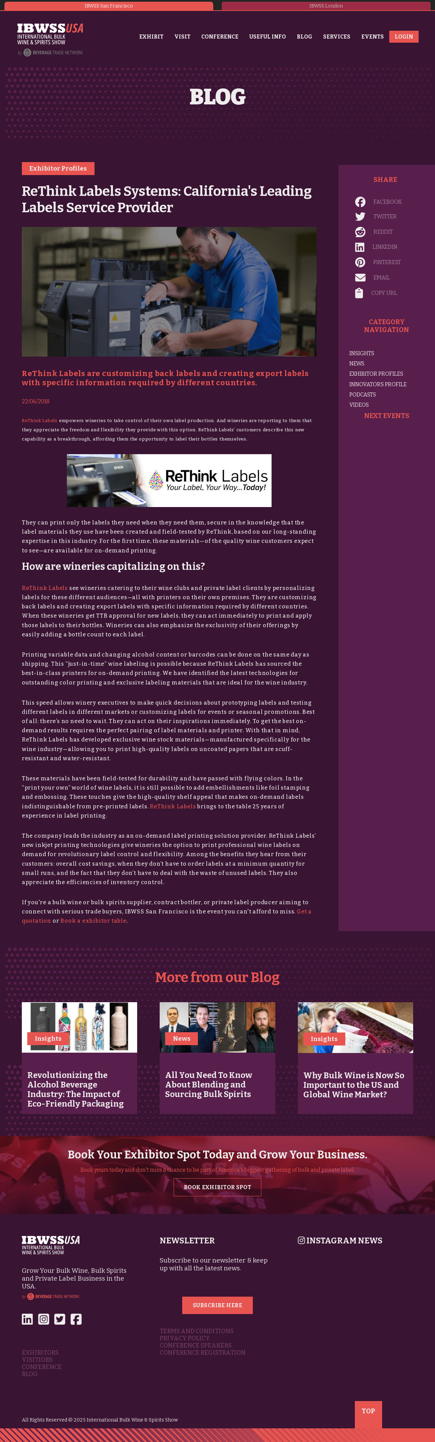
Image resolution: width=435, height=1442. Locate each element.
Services (336, 36)
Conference (219, 36)
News (356, 363)
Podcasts (362, 394)
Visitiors (37, 1360)
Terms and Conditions (197, 1331)
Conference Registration (203, 1352)
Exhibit (151, 36)
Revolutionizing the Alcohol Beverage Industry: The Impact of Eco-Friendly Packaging (75, 1089)
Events (372, 36)
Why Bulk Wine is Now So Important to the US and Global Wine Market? (353, 1085)
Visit (182, 36)
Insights (361, 353)
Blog (304, 36)
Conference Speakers (196, 1345)
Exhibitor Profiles (58, 168)
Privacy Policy (185, 1338)
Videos (359, 405)
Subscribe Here (218, 1305)
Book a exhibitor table (93, 921)
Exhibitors (40, 1352)
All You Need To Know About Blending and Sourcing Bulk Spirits (208, 1084)
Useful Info (267, 36)
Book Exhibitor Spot (217, 1187)
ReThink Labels (40, 420)
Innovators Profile (378, 384)
